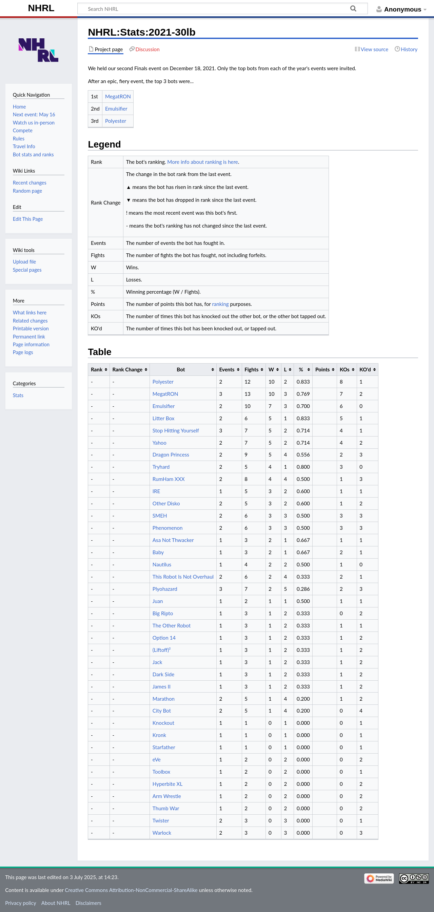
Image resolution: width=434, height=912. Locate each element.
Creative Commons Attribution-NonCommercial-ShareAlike (131, 890)
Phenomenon (168, 528)
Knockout (163, 723)
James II (162, 686)
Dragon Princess (171, 454)
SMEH (160, 515)
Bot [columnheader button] (181, 369)
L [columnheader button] (285, 369)
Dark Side (163, 674)
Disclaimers (88, 903)
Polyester (115, 121)
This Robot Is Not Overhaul (183, 577)
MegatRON (118, 96)
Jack (157, 662)
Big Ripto (163, 613)
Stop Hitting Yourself (176, 430)
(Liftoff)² (162, 650)
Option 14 (164, 638)
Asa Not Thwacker (173, 540)
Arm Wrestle (167, 796)
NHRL (41, 8)
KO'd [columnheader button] (365, 369)
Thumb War (166, 808)
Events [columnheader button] (226, 369)
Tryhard (161, 467)
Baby (158, 552)
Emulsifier (116, 108)
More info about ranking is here (202, 162)
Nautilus (162, 564)
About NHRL (56, 903)
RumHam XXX (169, 479)
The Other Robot (172, 625)
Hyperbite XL (167, 784)
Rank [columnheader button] (96, 369)
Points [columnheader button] (322, 369)
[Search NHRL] (223, 8)
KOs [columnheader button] (345, 369)
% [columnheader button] (301, 369)
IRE (156, 491)
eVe (157, 759)
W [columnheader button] (271, 369)
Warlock (162, 833)
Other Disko (166, 503)
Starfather (164, 747)
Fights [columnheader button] (251, 369)
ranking (220, 304)
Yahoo (159, 443)
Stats (18, 395)
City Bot (162, 710)
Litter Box (163, 418)
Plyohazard (165, 589)
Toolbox (161, 772)
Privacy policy (20, 903)
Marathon (164, 699)
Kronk (159, 735)
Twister (161, 820)
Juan (158, 601)
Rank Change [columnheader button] (128, 369)
